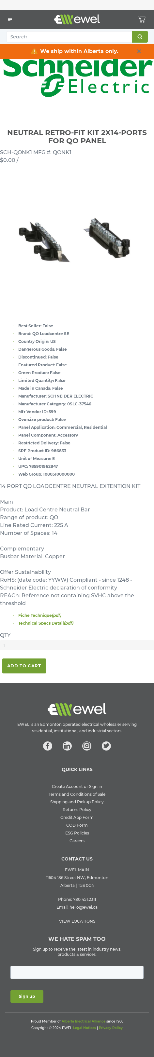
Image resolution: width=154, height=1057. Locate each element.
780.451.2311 (84, 899)
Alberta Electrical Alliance (83, 1021)
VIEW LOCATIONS (77, 921)
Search (139, 37)
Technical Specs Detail (45, 623)
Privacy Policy (111, 1028)
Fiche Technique (39, 615)
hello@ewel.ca (83, 907)
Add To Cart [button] (24, 665)
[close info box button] (139, 51)
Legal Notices (84, 1028)
